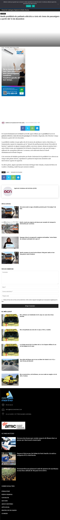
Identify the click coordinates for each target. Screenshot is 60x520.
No (33, 6)
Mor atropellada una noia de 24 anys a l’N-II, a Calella (35, 329)
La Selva (3, 13)
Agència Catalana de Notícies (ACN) (14, 122)
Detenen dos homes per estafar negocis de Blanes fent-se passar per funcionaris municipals (37, 439)
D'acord (28, 6)
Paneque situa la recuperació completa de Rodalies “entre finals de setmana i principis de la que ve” (38, 238)
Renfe (8, 172)
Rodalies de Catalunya (16, 172)
